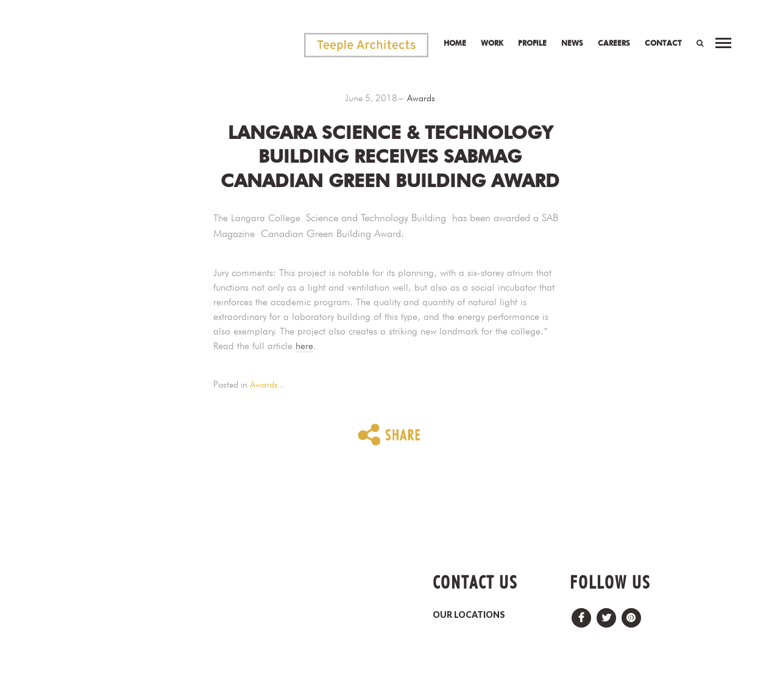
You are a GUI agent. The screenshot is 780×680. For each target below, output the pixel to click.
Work (492, 43)
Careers (614, 43)
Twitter (606, 614)
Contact (663, 43)
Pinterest (631, 614)
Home (455, 43)
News (572, 43)
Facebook (581, 614)
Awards (421, 98)
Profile (532, 43)
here (304, 346)
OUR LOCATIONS (469, 614)
